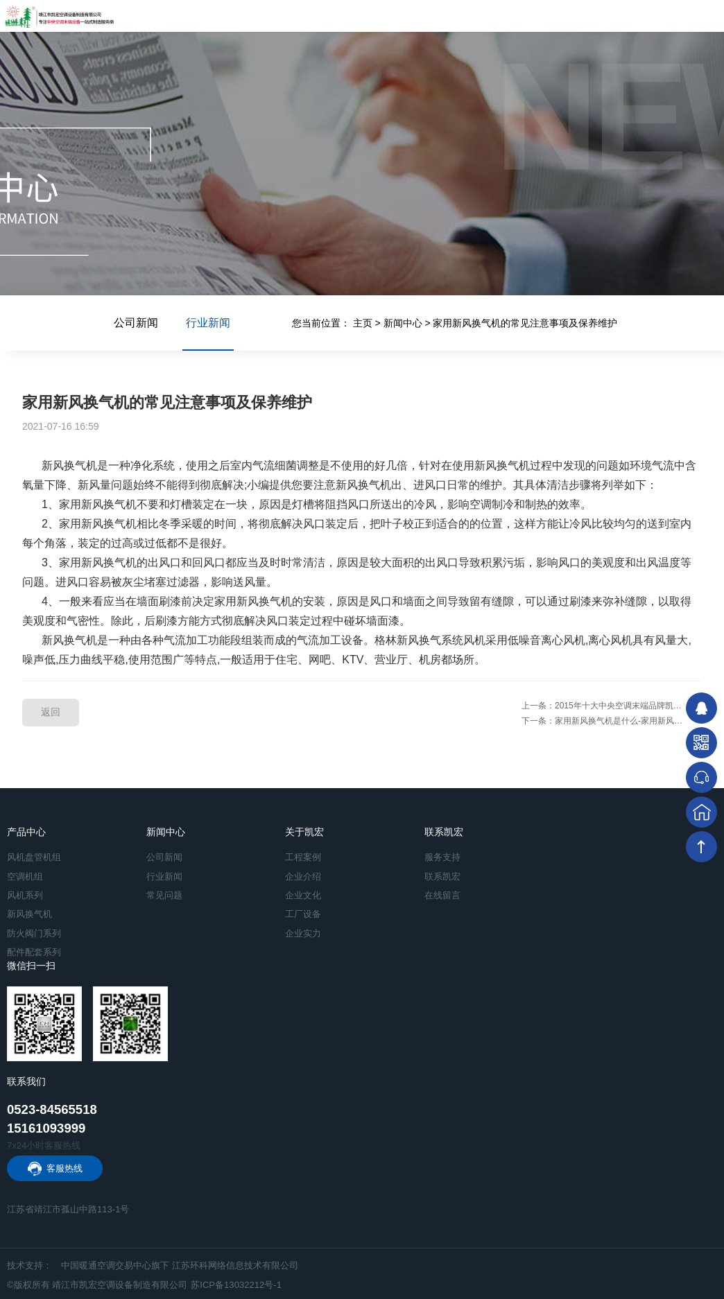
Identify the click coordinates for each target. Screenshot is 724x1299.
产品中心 (26, 831)
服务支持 (442, 857)
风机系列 (25, 895)
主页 (362, 323)
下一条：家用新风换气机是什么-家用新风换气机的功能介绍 (612, 721)
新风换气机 (29, 914)
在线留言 (442, 895)
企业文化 (303, 895)
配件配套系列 (34, 952)
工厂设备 (303, 914)
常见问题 (164, 895)
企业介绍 (303, 876)
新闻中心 (402, 323)
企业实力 (303, 933)
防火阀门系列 (34, 933)
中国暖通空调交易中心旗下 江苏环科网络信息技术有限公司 (179, 1265)
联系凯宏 (443, 831)
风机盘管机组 (34, 857)
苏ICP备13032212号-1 (236, 1285)
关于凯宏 (304, 831)
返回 (50, 711)
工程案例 (303, 857)
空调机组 (25, 876)
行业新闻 (208, 334)
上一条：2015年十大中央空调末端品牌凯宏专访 (610, 705)
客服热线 (64, 1168)
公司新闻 (136, 323)
